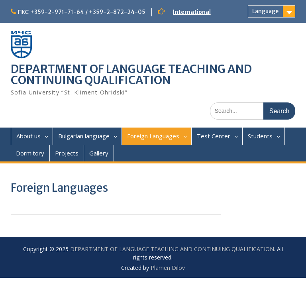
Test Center (213, 136)
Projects (66, 153)
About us (28, 136)
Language (265, 11)
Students (260, 136)
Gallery (98, 153)
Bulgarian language (84, 136)
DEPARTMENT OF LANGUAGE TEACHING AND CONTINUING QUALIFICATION (131, 74)
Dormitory (30, 153)
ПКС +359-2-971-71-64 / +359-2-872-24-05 (81, 12)
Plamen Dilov (168, 267)
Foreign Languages (153, 136)
